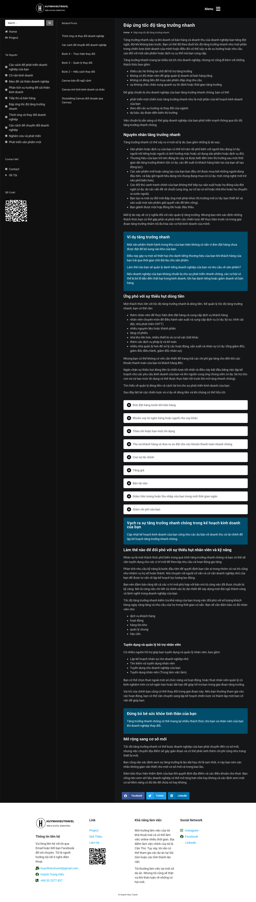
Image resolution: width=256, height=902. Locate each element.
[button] (186, 405)
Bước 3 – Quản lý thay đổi (77, 62)
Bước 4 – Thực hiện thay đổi (78, 53)
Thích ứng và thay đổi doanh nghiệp (83, 36)
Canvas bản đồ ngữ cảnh (76, 80)
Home (126, 32)
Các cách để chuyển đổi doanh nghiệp (84, 45)
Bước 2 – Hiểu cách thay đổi (78, 71)
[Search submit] (49, 23)
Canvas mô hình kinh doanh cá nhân (83, 89)
